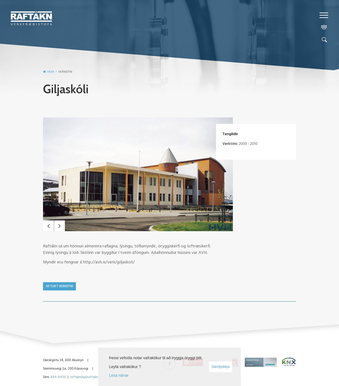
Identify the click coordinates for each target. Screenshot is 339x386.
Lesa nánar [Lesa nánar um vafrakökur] (118, 375)
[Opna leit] (324, 40)
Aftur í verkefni (59, 286)
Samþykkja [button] (221, 367)
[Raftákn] (31, 19)
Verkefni (65, 71)
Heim (50, 71)
